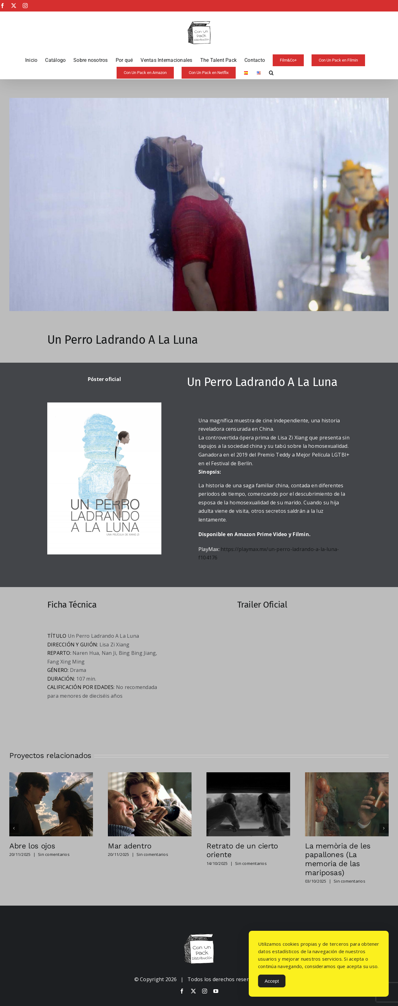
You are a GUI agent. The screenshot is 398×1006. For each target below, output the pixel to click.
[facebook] (181, 991)
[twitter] (193, 991)
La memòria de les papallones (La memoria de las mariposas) (338, 859)
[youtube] (215, 991)
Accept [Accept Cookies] (272, 981)
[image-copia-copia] (199, 936)
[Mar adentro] (150, 775)
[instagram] (204, 991)
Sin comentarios (54, 854)
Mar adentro (129, 846)
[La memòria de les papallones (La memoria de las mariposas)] (347, 775)
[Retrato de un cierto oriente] (248, 775)
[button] (271, 73)
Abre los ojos (32, 846)
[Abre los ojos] (51, 775)
